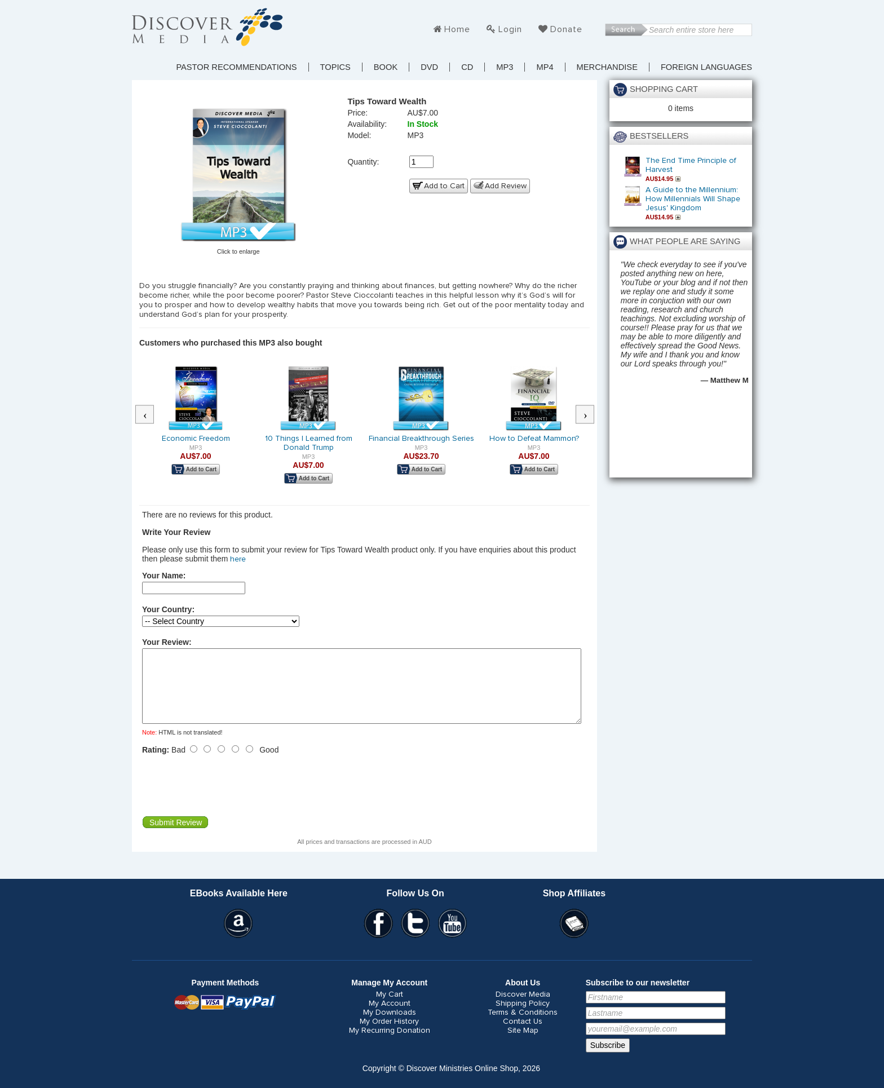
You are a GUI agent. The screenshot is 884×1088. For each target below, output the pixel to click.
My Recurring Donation (389, 1044)
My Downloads (389, 1026)
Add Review (506, 186)
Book (385, 67)
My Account (389, 1017)
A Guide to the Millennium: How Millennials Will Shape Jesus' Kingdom (693, 199)
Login (510, 29)
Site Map (522, 1044)
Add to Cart (444, 186)
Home (457, 29)
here (238, 559)
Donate (566, 29)
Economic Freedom (196, 439)
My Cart (389, 1008)
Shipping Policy (523, 1017)
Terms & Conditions (523, 1026)
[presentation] (227, 799)
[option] (195, 427)
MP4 (544, 67)
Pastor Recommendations (236, 67)
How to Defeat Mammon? (534, 439)
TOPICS (335, 67)
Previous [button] (150, 415)
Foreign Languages (706, 67)
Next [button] (590, 415)
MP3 (504, 67)
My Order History (389, 1035)
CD (467, 67)
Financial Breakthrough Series (421, 439)
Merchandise (607, 67)
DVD (429, 67)
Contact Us (522, 1035)
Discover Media (523, 1008)
